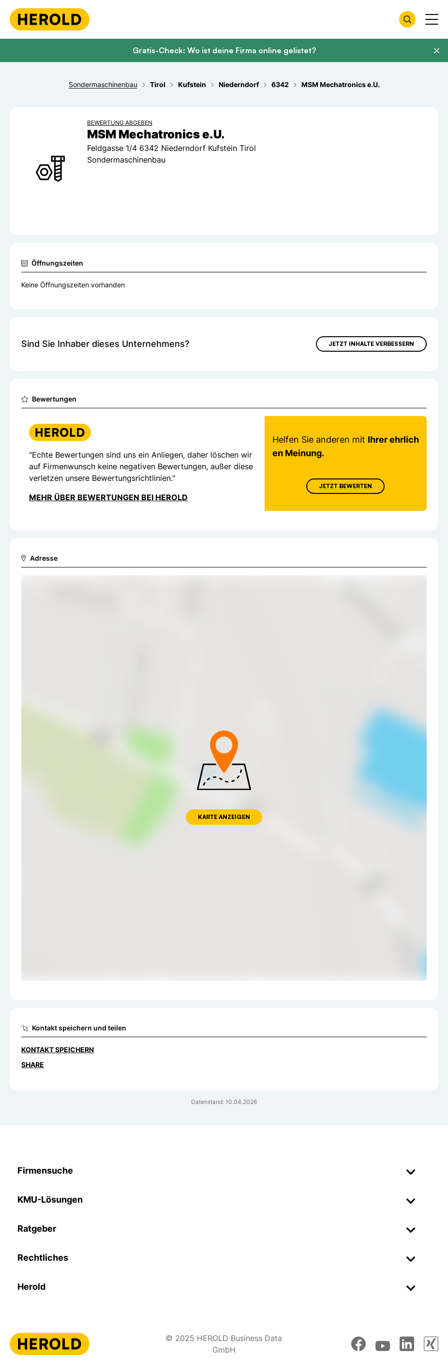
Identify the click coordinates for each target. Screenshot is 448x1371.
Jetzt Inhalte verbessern (371, 343)
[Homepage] (50, 19)
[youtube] (382, 1344)
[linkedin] (407, 1344)
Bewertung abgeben (119, 122)
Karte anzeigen (224, 816)
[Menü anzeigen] (431, 19)
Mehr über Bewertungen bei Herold (108, 497)
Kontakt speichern (57, 1049)
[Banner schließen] (436, 51)
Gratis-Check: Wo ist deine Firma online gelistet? (224, 50)
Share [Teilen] (32, 1064)
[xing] (431, 1344)
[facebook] (358, 1344)
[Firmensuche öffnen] (407, 19)
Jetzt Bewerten (345, 486)
